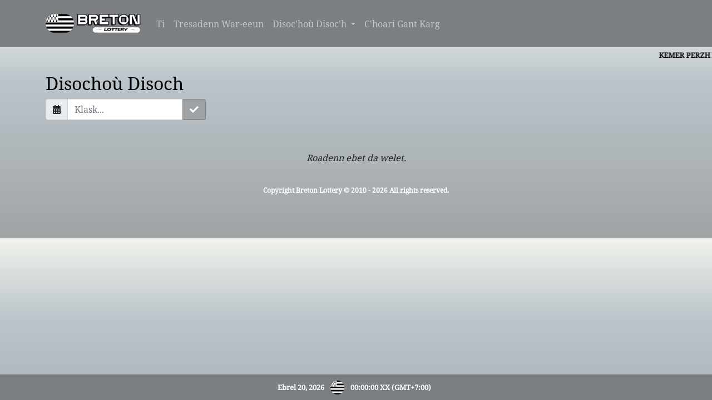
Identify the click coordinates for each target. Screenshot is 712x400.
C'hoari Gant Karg (402, 24)
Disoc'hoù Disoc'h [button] (311, 24)
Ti (160, 24)
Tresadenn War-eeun (219, 24)
